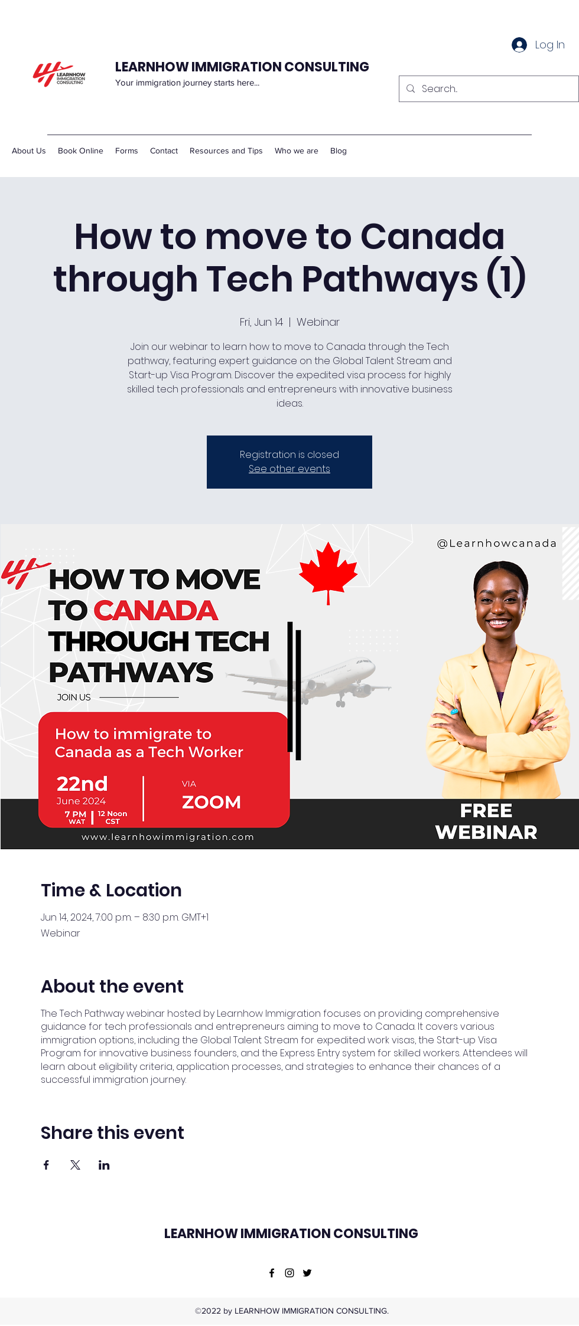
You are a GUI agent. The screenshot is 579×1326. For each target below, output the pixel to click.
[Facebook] (272, 1273)
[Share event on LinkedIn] (104, 1165)
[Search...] (488, 89)
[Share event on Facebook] (46, 1165)
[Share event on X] (75, 1165)
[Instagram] (289, 1273)
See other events (289, 469)
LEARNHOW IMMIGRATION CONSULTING (243, 67)
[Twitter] (307, 1273)
